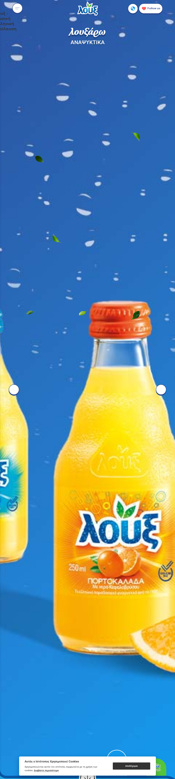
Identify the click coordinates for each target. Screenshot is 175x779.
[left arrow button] (14, 389)
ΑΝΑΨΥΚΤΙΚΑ (88, 42)
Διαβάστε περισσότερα (46, 770)
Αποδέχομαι (131, 766)
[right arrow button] (161, 389)
